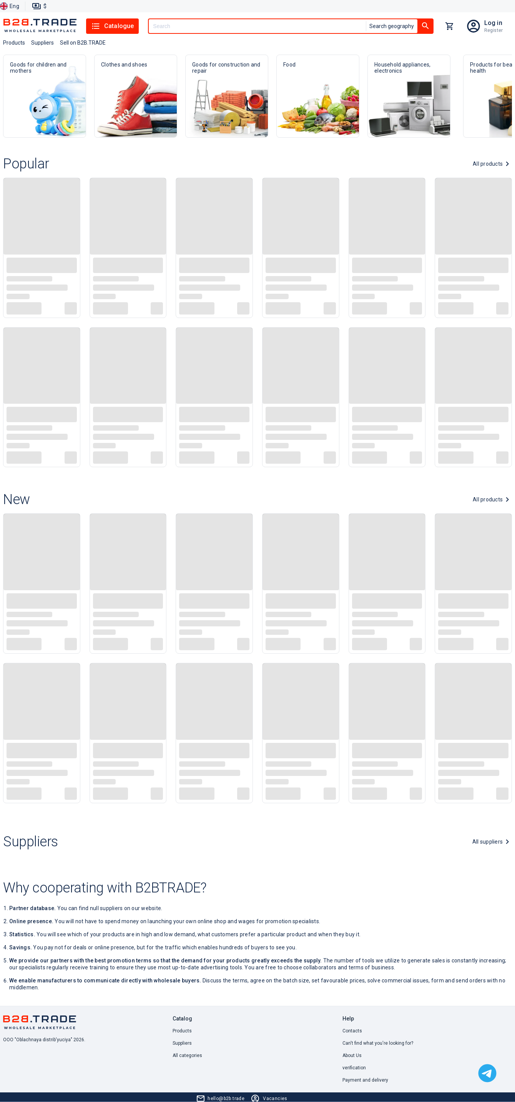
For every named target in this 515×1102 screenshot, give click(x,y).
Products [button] (14, 42)
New (16, 499)
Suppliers (30, 841)
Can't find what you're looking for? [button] (377, 1043)
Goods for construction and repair (227, 96)
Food (318, 96)
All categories (187, 1055)
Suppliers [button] (42, 42)
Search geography (391, 26)
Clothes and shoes (136, 96)
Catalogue (112, 26)
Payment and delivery (365, 1080)
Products (182, 1031)
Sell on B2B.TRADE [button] (83, 42)
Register (493, 30)
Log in (493, 23)
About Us (352, 1055)
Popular (26, 163)
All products (488, 164)
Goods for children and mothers (44, 96)
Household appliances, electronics (409, 96)
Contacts (352, 1031)
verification (354, 1067)
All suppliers (487, 842)
